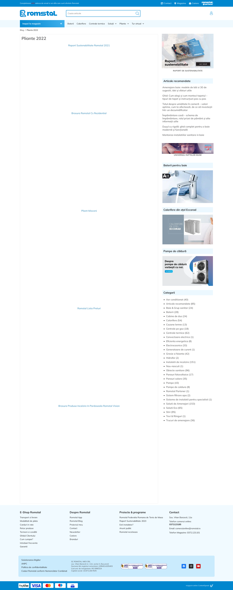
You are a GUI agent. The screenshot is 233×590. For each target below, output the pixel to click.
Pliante (124, 23)
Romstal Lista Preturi (89, 308)
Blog (22, 30)
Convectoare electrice (178, 337)
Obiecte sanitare (175, 370)
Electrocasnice (174, 345)
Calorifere (81, 23)
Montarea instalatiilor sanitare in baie (183, 134)
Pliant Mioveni (89, 210)
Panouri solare (174, 378)
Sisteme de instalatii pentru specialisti (187, 399)
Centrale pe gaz (175, 328)
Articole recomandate (178, 303)
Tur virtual (138, 23)
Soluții (112, 23)
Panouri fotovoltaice (177, 374)
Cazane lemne (174, 324)
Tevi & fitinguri (174, 416)
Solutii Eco (171, 407)
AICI (33, 3)
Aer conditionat (174, 299)
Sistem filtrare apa (176, 395)
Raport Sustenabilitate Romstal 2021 (89, 45)
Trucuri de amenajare (178, 420)
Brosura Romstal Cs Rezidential (89, 113)
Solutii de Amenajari (177, 403)
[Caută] (137, 13)
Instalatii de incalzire (177, 362)
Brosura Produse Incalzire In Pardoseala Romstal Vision (89, 405)
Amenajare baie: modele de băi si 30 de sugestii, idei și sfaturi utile (184, 89)
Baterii (70, 23)
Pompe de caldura (176, 387)
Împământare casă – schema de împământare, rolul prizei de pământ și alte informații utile (186, 118)
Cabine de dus (174, 316)
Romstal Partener (176, 391)
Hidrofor (170, 357)
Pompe (170, 382)
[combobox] (103, 13)
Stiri (168, 411)
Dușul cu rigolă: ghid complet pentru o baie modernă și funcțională (186, 128)
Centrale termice (97, 23)
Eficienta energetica (177, 341)
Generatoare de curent (178, 349)
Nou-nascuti (173, 366)
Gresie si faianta (175, 353)
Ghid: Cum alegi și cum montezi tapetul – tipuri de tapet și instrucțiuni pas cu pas (184, 97)
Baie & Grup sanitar (177, 307)
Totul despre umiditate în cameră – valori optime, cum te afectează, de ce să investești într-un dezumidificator (187, 107)
